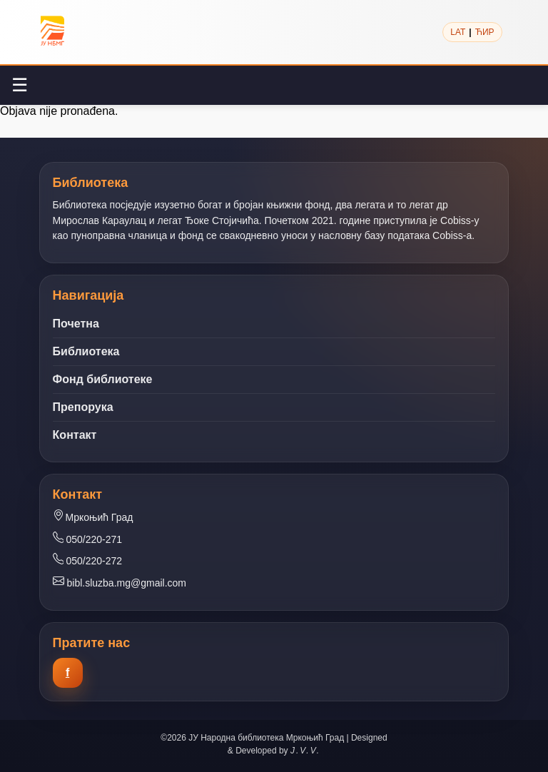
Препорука (83, 407)
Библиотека (86, 351)
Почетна (76, 324)
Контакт (75, 435)
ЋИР (484, 32)
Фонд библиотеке (103, 379)
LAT (457, 32)
